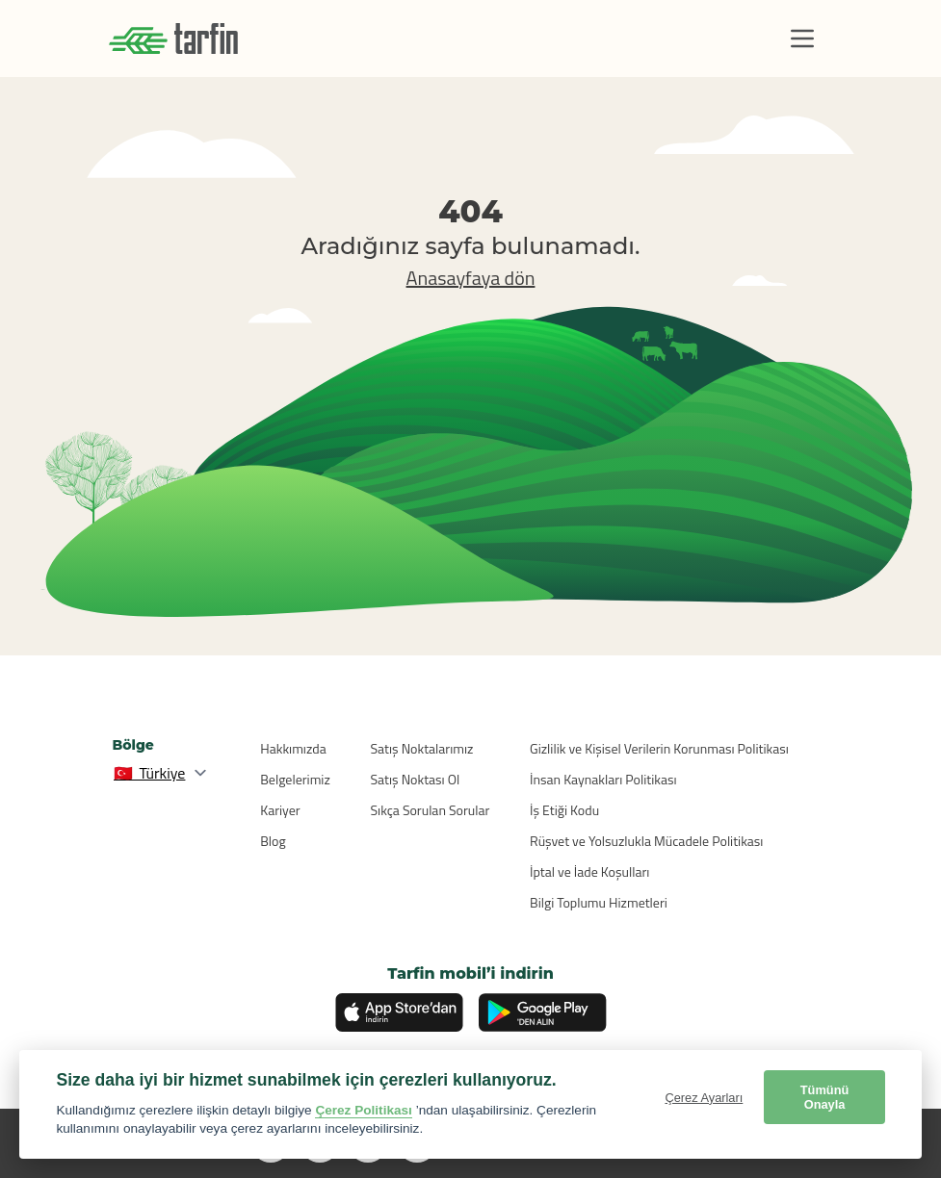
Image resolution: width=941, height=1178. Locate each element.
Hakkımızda (293, 748)
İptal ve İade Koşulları (589, 871)
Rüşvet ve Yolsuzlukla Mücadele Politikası (646, 841)
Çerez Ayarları (704, 1097)
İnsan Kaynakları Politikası (603, 779)
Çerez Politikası (363, 1110)
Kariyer (280, 810)
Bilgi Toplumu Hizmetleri (598, 902)
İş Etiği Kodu (564, 810)
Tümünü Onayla (824, 1097)
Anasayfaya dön (471, 278)
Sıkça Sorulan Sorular (430, 810)
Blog (272, 841)
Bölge (133, 745)
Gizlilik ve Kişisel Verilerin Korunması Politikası (659, 748)
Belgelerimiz (295, 779)
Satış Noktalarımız (422, 748)
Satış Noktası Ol (415, 779)
